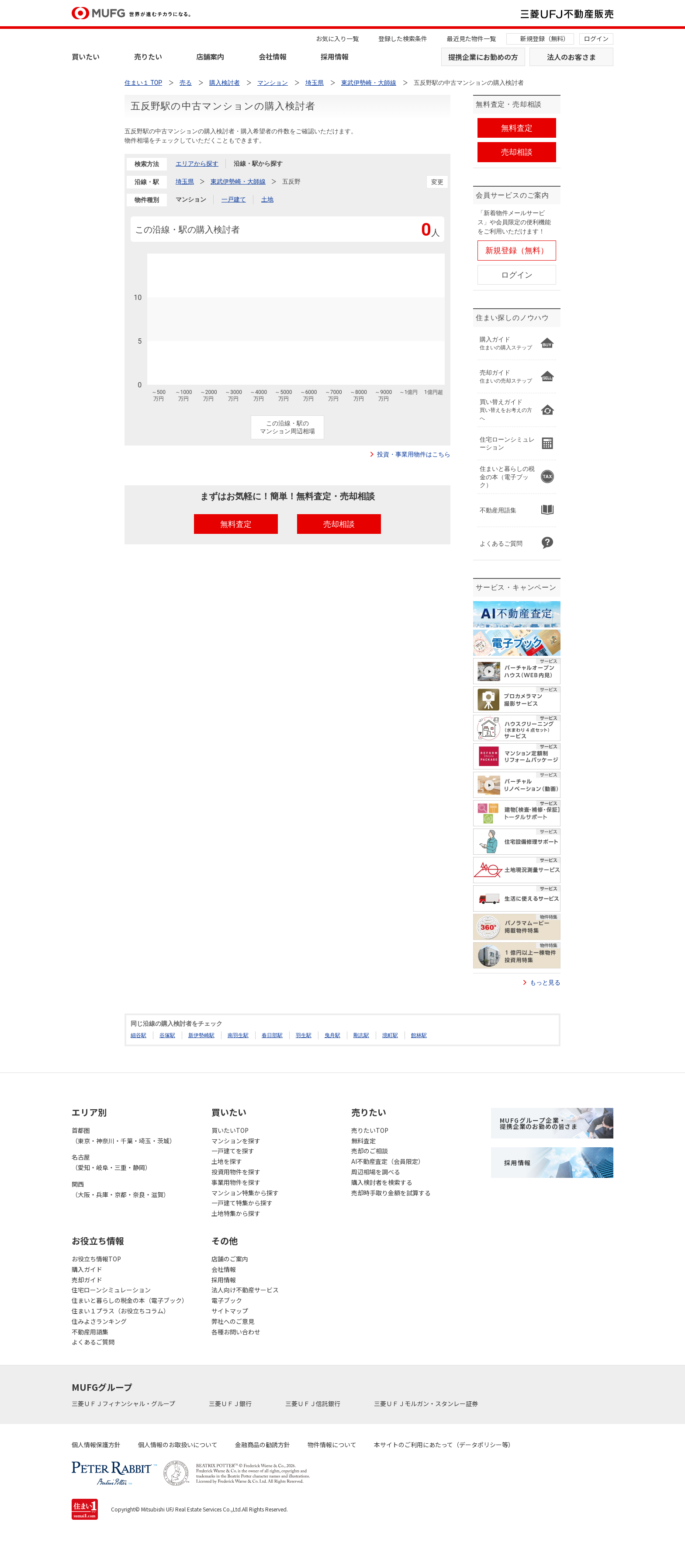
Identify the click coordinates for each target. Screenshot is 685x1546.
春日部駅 (272, 1035)
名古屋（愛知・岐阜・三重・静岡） (111, 1162)
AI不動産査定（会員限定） (387, 1161)
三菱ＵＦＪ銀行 (231, 1403)
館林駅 (419, 1035)
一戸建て (233, 199)
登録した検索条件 (402, 38)
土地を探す (226, 1161)
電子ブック (226, 1300)
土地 (267, 199)
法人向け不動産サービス (245, 1289)
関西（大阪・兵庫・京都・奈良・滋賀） (121, 1189)
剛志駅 (361, 1035)
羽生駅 (303, 1035)
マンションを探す (235, 1140)
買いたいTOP (230, 1130)
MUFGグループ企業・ (539, 1123)
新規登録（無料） (544, 38)
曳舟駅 (332, 1035)
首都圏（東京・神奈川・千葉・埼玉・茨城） (124, 1135)
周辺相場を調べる (375, 1171)
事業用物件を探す (235, 1182)
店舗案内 (210, 56)
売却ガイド (87, 1279)
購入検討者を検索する (381, 1182)
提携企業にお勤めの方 (483, 57)
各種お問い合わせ (235, 1331)
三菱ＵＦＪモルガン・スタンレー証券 (426, 1403)
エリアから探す (197, 163)
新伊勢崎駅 (201, 1035)
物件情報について (332, 1445)
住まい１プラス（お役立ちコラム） (121, 1310)
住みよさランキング (99, 1321)
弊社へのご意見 (232, 1321)
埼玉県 (185, 181)
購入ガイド (87, 1269)
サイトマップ (229, 1310)
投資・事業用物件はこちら (413, 454)
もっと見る (545, 982)
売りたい (148, 56)
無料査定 (363, 1140)
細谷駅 (138, 1035)
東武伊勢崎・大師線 (238, 181)
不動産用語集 (90, 1331)
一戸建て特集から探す (242, 1202)
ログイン (596, 38)
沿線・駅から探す (258, 163)
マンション (191, 199)
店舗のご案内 (229, 1258)
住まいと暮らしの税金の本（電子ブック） (130, 1300)
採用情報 (335, 56)
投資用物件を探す (235, 1171)
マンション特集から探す (245, 1192)
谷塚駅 (167, 1035)
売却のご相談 (369, 1150)
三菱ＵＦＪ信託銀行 (313, 1403)
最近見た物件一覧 (471, 38)
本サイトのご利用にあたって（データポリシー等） (444, 1445)
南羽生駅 (238, 1035)
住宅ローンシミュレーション (111, 1289)
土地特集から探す (235, 1213)
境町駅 (390, 1035)
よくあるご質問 (93, 1341)
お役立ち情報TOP (96, 1258)
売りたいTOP (369, 1130)
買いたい (86, 56)
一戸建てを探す (232, 1150)
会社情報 (273, 56)
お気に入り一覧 (337, 38)
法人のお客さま (571, 57)
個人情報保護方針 (96, 1445)
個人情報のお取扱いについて (178, 1445)
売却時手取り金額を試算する (391, 1192)
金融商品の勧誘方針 (262, 1445)
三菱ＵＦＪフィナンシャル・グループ (124, 1403)
